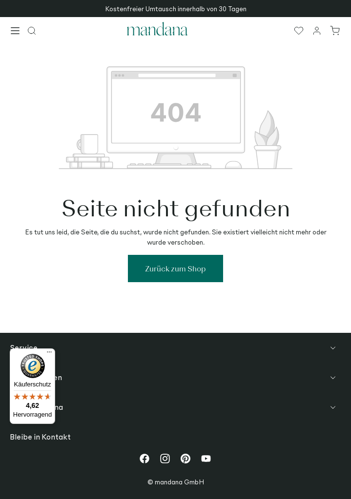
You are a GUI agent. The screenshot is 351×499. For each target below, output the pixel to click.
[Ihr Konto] (317, 30)
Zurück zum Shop (175, 268)
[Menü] (15, 32)
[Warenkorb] (335, 30)
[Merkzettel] (299, 30)
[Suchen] (32, 30)
